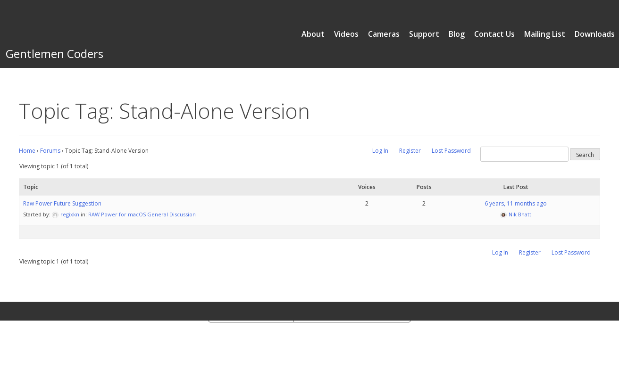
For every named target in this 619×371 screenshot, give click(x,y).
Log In (380, 151)
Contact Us (494, 34)
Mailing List (544, 34)
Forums (50, 151)
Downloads (595, 34)
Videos (346, 34)
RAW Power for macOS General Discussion (142, 214)
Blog (457, 34)
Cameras (384, 34)
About (313, 34)
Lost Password (451, 151)
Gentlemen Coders (54, 53)
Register (410, 151)
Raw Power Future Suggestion (62, 203)
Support (424, 34)
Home (27, 151)
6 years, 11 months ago (516, 203)
